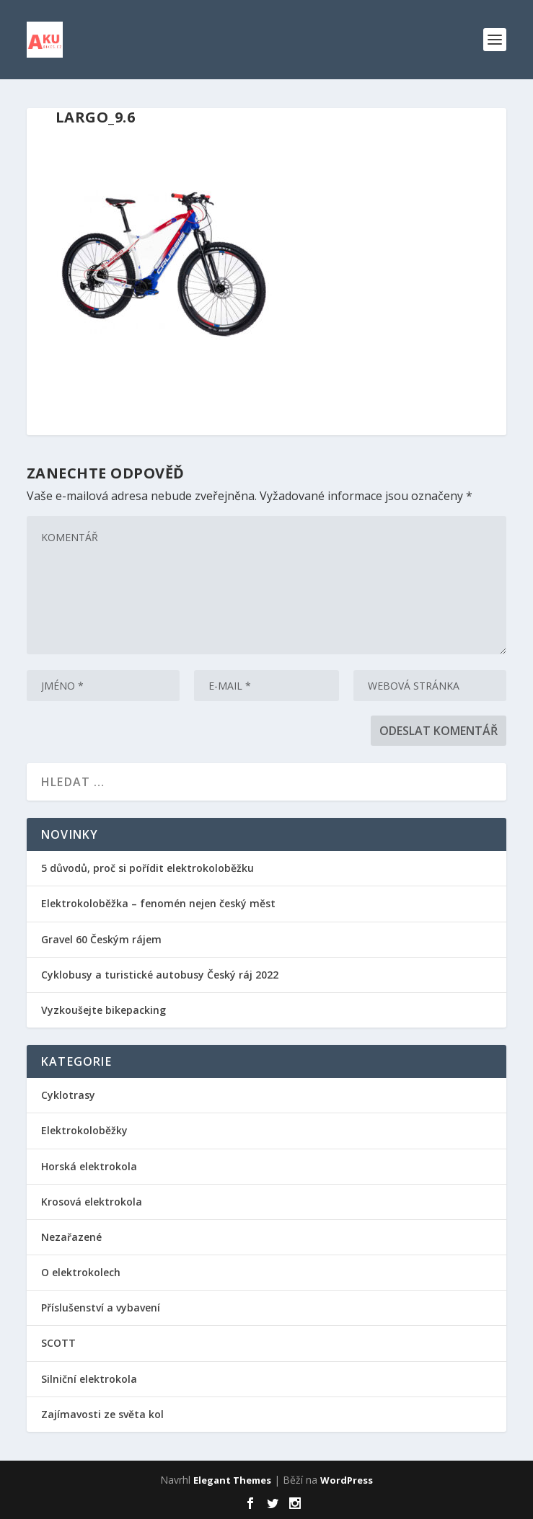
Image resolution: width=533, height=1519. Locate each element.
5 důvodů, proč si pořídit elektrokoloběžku (147, 868)
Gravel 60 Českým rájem (101, 939)
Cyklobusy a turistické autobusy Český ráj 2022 (161, 974)
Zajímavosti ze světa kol (102, 1414)
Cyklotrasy (68, 1095)
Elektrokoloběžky (84, 1130)
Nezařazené (71, 1237)
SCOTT (58, 1343)
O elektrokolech (80, 1272)
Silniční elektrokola (89, 1379)
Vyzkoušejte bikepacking (105, 1010)
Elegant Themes (232, 1480)
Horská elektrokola (89, 1166)
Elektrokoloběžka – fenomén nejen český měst (158, 903)
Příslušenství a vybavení (100, 1307)
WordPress (346, 1480)
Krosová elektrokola (91, 1201)
